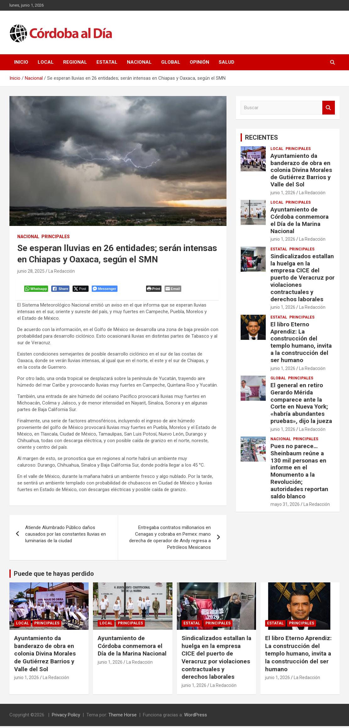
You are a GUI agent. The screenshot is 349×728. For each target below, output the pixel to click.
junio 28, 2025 (31, 271)
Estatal (106, 62)
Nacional (139, 62)
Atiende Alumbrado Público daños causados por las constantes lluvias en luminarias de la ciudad (65, 536)
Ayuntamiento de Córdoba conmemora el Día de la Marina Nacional (299, 220)
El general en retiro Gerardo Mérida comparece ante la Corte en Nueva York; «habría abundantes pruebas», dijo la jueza (301, 403)
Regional (75, 62)
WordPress (195, 717)
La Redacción (61, 271)
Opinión (199, 62)
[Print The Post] (154, 289)
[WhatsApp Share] (37, 289)
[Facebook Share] (61, 289)
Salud (226, 62)
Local (46, 62)
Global (170, 62)
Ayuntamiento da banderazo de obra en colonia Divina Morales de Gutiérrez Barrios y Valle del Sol (301, 170)
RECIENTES (261, 137)
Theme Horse (122, 717)
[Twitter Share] (82, 289)
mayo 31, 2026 (285, 504)
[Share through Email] (174, 289)
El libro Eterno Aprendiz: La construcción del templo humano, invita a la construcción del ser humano (301, 342)
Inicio (21, 62)
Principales (55, 236)
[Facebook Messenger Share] (105, 289)
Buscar (328, 108)
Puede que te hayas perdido (54, 575)
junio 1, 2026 (282, 192)
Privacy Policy (66, 717)
